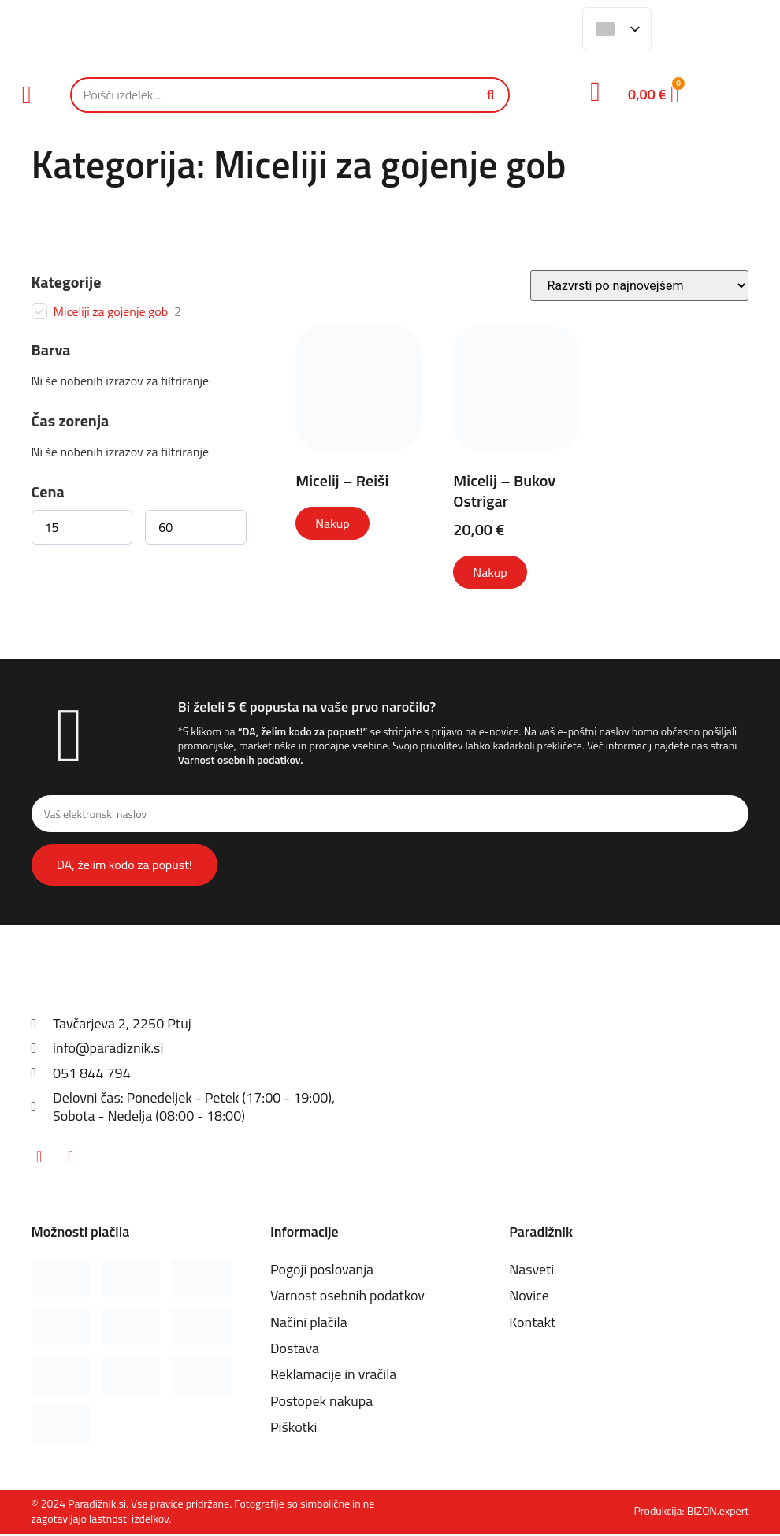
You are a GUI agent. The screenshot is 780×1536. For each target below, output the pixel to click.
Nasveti (531, 1272)
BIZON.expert (718, 1513)
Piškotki (294, 1429)
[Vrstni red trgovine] (639, 285)
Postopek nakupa (321, 1403)
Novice (529, 1298)
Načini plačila (308, 1324)
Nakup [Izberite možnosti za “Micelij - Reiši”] (332, 523)
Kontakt (532, 1324)
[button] (27, 94)
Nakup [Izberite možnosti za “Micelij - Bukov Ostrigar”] (490, 572)
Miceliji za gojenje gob (111, 311)
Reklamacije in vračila (333, 1377)
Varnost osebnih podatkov (239, 759)
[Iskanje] (490, 95)
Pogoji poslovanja (322, 1272)
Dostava (294, 1350)
